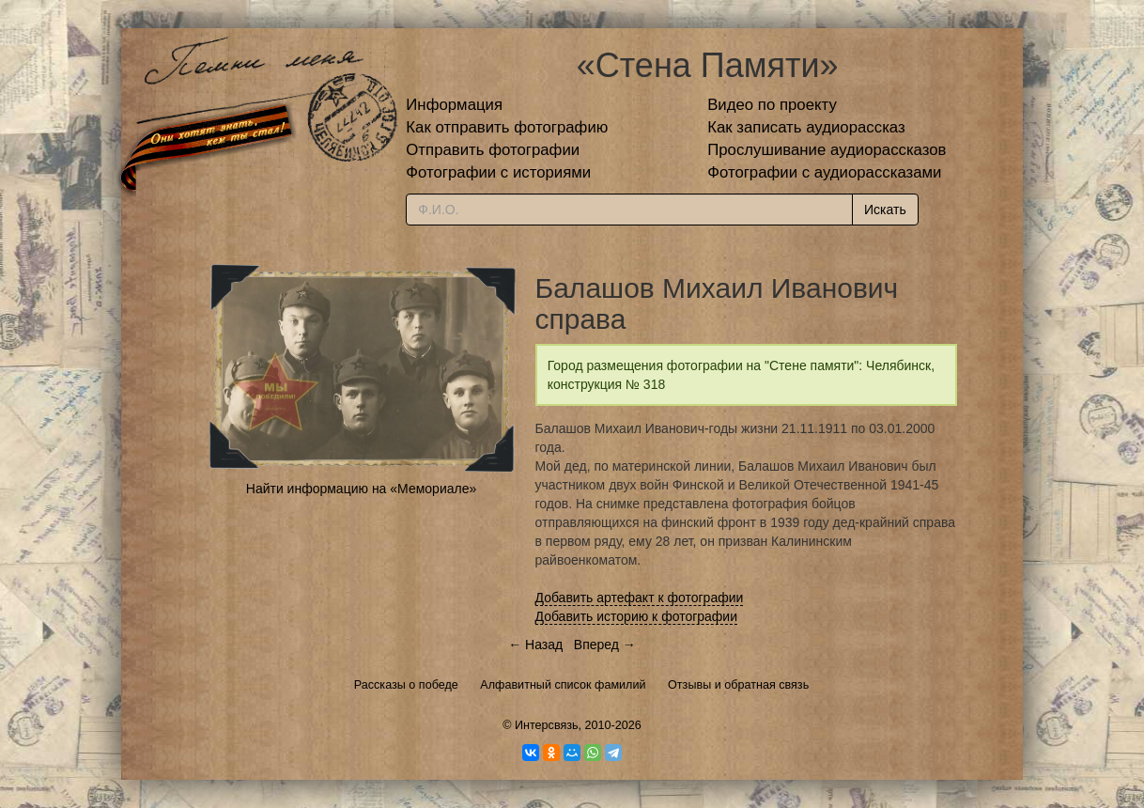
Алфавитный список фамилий (562, 684)
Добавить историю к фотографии (636, 616)
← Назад (535, 644)
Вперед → (605, 644)
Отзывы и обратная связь (738, 684)
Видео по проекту (772, 105)
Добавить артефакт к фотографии (639, 597)
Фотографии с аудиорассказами (824, 172)
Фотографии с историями (498, 172)
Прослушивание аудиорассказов (826, 150)
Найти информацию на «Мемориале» (361, 488)
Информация (454, 105)
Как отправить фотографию (507, 127)
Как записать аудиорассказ (806, 127)
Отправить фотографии (493, 150)
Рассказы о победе (406, 684)
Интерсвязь (547, 725)
